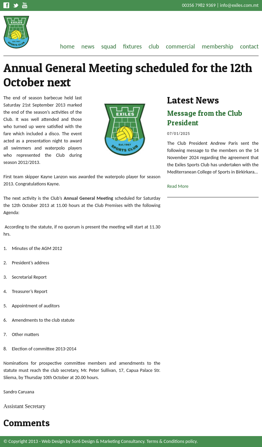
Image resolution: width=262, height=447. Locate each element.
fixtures (132, 46)
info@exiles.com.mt (239, 5)
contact (249, 46)
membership (217, 46)
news (88, 46)
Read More (178, 186)
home (67, 46)
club (154, 46)
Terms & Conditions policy (171, 441)
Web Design (53, 441)
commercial (180, 46)
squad (108, 46)
